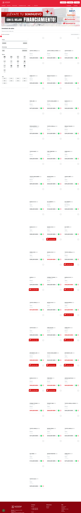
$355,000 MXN (26, 339)
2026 (5, 82)
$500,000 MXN (26, 364)
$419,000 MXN (26, 390)
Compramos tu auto (22, 5)
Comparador (69, 5)
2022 (5, 80)
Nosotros (9, 5)
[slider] (3, 40)
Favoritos (76, 5)
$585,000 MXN (66, 364)
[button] (8, 17)
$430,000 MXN (46, 239)
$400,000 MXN (66, 264)
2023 (9, 80)
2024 (13, 80)
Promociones (14, 5)
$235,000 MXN (46, 390)
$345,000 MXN (66, 339)
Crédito (29, 5)
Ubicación (35, 5)
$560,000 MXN (66, 314)
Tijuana (77, 2)
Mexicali (63, 2)
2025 (17, 80)
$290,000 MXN (66, 289)
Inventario (3, 5)
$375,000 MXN (26, 289)
